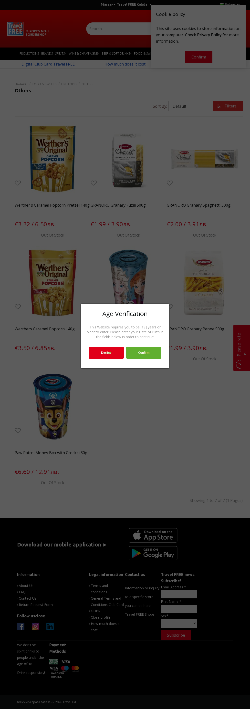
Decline (106, 353)
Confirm (143, 353)
